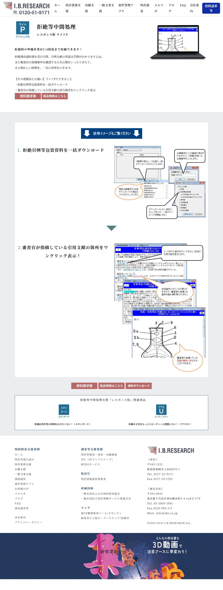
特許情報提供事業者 (93, 479)
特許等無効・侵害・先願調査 (99, 454)
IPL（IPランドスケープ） (97, 459)
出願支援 (89, 8)
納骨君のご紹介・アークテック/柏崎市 (105, 518)
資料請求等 (22, 508)
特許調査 (144, 8)
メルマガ (158, 8)
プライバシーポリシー (29, 522)
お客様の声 (22, 488)
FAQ (183, 5)
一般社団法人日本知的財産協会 (100, 493)
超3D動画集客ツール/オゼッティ (101, 513)
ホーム (58, 8)
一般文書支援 (106, 8)
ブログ (171, 8)
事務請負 (20, 479)
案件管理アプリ (125, 8)
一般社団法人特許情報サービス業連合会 (106, 498)
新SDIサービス (90, 464)
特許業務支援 (73, 8)
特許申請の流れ (24, 459)
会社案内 (194, 8)
